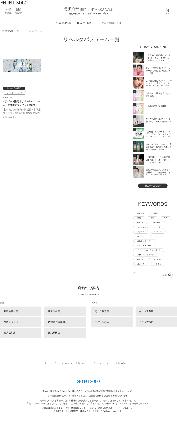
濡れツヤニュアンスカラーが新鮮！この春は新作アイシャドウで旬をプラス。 (158, 172)
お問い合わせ (121, 363)
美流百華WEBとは (111, 23)
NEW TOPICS (63, 23)
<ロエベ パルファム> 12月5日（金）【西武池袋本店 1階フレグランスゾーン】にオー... (159, 146)
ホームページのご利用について (74, 363)
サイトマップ (50, 363)
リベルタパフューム (15, 93)
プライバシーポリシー (101, 363)
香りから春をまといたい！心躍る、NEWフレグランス (158, 120)
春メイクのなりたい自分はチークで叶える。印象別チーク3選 (158, 70)
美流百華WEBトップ (10, 31)
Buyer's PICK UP (86, 23)
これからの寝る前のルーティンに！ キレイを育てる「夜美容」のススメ (158, 57)
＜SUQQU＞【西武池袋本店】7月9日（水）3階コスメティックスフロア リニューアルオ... (158, 159)
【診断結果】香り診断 (156, 106)
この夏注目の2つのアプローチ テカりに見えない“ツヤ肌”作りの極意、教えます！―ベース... (159, 82)
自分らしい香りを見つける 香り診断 (158, 94)
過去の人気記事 (153, 185)
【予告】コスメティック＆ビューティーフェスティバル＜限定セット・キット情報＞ (158, 133)
